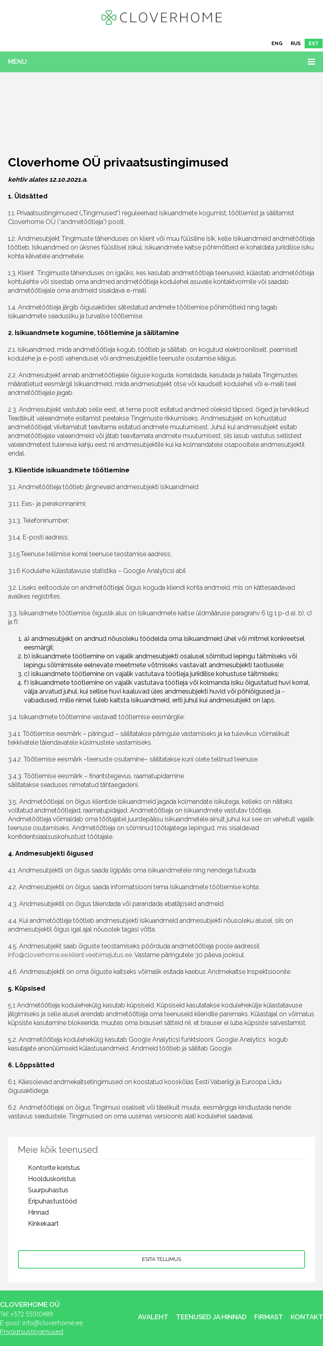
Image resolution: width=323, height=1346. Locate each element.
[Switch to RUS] (296, 43)
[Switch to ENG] (277, 43)
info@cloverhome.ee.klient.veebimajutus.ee (70, 955)
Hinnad (38, 1212)
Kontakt (307, 1317)
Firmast (268, 1317)
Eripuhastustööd (52, 1201)
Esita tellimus (161, 1259)
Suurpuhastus (48, 1190)
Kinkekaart (43, 1223)
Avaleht (153, 1317)
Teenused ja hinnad (211, 1317)
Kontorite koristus (54, 1168)
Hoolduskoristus (52, 1179)
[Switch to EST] (314, 43)
